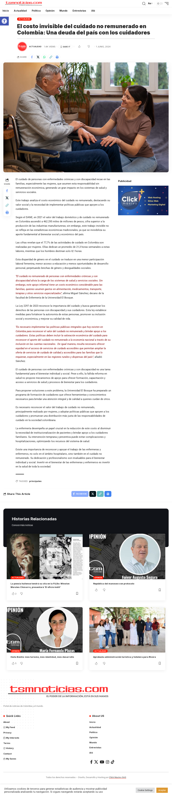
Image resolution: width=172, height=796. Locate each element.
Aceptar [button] (162, 790)
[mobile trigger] (166, 3)
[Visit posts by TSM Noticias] (22, 47)
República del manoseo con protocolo (117, 589)
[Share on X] (39, 57)
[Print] (61, 57)
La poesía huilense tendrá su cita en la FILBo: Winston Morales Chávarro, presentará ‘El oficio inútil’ (42, 593)
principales (36, 486)
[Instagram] (107, 775)
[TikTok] (112, 775)
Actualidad (24, 19)
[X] (96, 775)
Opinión (98, 584)
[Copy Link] (53, 57)
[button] (4, 21)
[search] (143, 3)
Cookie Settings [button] (145, 790)
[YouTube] (102, 775)
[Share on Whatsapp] (46, 57)
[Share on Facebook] (32, 57)
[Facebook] (91, 775)
